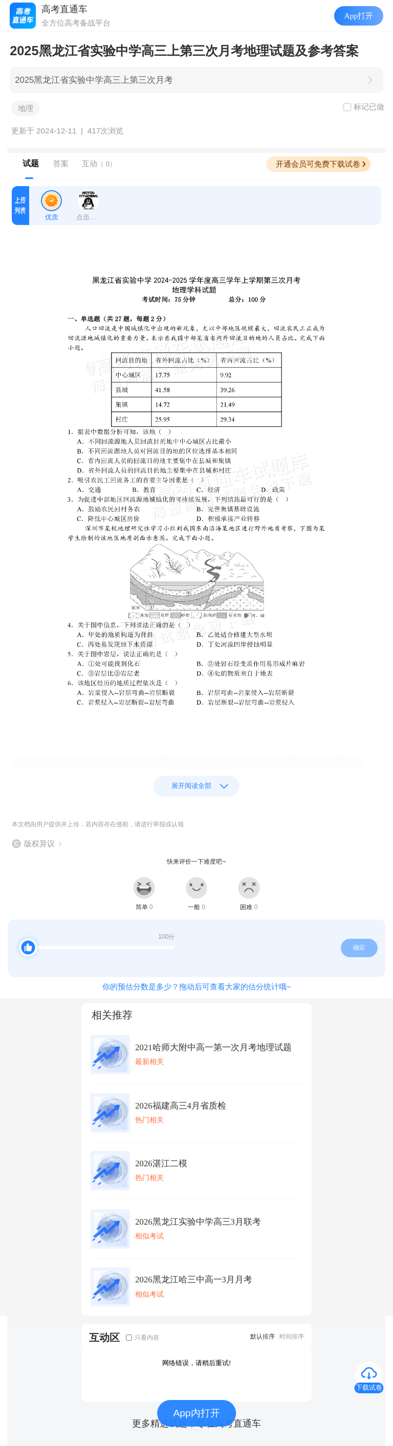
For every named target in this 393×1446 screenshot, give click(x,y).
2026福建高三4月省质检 (180, 1106)
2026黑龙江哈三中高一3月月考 (193, 1279)
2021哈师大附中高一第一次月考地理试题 (213, 1047)
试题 (31, 163)
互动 (99, 163)
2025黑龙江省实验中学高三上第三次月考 (94, 80)
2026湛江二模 (161, 1163)
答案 (61, 163)
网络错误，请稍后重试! (196, 1363)
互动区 (104, 1337)
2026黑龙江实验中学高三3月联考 (198, 1222)
